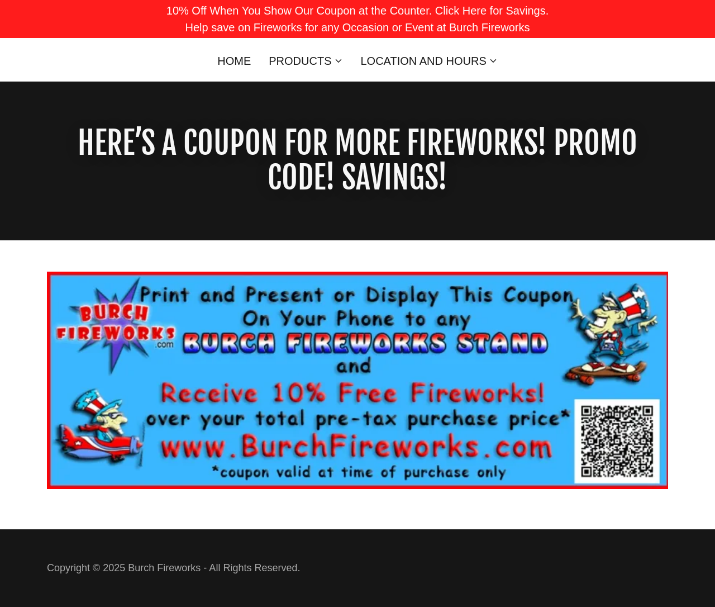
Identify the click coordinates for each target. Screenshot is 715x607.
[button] (305, 61)
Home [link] (234, 61)
